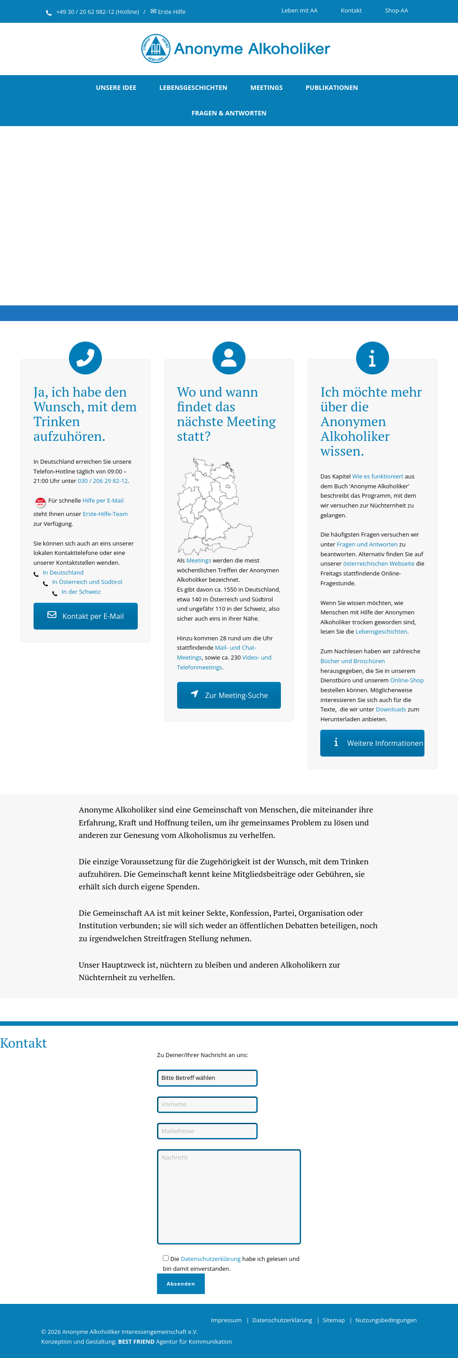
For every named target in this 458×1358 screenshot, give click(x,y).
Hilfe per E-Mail (102, 500)
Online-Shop (407, 680)
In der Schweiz (81, 592)
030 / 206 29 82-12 (103, 481)
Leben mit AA (299, 10)
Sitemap (333, 1320)
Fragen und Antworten (367, 544)
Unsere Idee (116, 87)
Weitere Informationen (377, 743)
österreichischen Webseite (379, 563)
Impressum (226, 1320)
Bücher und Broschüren (352, 661)
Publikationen (331, 87)
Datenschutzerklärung (211, 1259)
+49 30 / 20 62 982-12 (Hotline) (97, 12)
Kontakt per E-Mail (85, 616)
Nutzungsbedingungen (386, 1320)
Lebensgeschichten (193, 87)
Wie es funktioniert (377, 476)
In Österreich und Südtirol (87, 582)
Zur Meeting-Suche (229, 695)
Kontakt (351, 10)
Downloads (391, 709)
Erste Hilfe (168, 12)
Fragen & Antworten (229, 113)
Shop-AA (396, 10)
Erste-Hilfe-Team (105, 514)
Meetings (266, 87)
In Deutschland (63, 572)
